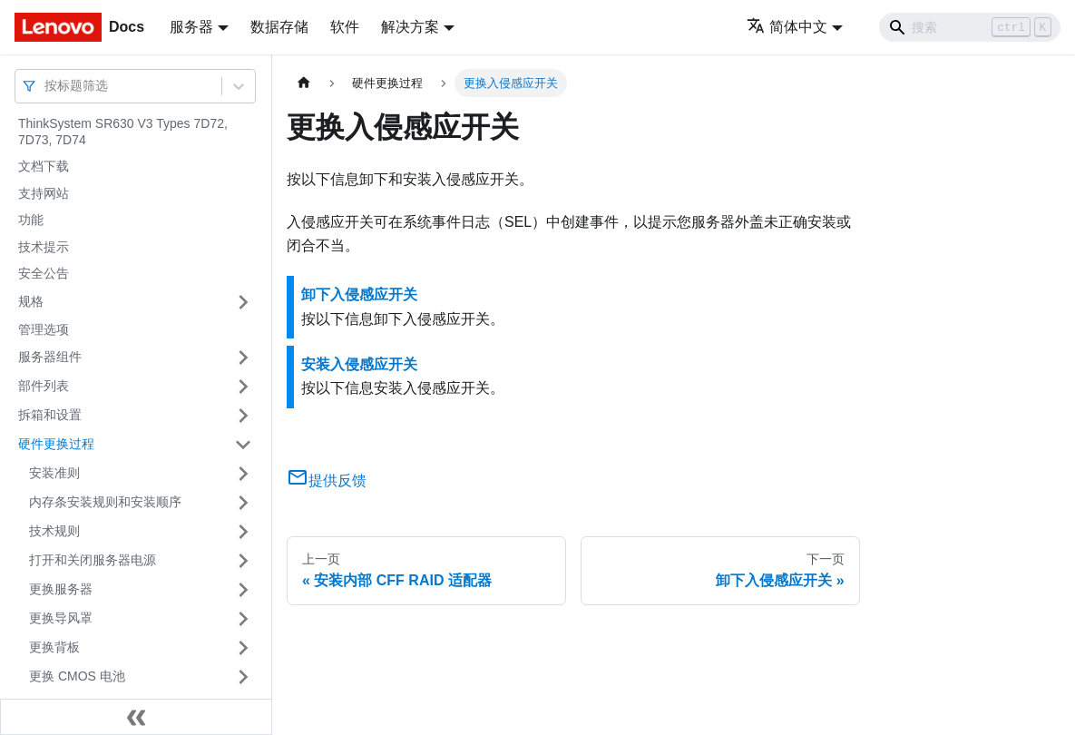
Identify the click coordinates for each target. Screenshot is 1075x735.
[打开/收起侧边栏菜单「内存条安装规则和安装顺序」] (243, 502)
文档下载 (43, 166)
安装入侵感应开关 (359, 364)
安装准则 (54, 473)
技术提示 (43, 247)
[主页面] (304, 83)
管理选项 (43, 329)
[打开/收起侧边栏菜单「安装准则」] (243, 473)
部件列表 (43, 385)
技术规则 (54, 531)
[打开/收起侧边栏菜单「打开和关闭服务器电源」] (243, 560)
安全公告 (43, 273)
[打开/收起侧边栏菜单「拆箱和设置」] (243, 415)
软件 (344, 26)
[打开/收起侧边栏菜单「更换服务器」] (243, 589)
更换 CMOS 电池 (77, 676)
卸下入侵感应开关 (359, 294)
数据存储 (279, 26)
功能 (31, 219)
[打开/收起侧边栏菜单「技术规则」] (243, 531)
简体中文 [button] (787, 26)
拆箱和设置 (50, 414)
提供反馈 (326, 480)
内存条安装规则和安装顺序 (105, 502)
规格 (31, 301)
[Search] (969, 27)
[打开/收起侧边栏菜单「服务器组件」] (243, 357)
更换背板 (54, 647)
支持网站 (43, 193)
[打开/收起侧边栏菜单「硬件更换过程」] (243, 444)
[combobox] (46, 85)
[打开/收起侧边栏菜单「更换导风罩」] (243, 618)
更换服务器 (61, 589)
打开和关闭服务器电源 (92, 560)
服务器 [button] (191, 26)
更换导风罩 (61, 618)
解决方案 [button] (410, 26)
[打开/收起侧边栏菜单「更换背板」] (243, 647)
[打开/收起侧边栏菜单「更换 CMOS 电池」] (243, 676)
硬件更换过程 (56, 443)
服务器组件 (50, 356)
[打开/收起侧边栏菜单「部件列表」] (243, 386)
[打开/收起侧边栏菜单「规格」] (243, 302)
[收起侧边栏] (136, 717)
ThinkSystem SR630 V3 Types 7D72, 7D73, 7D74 (123, 131)
